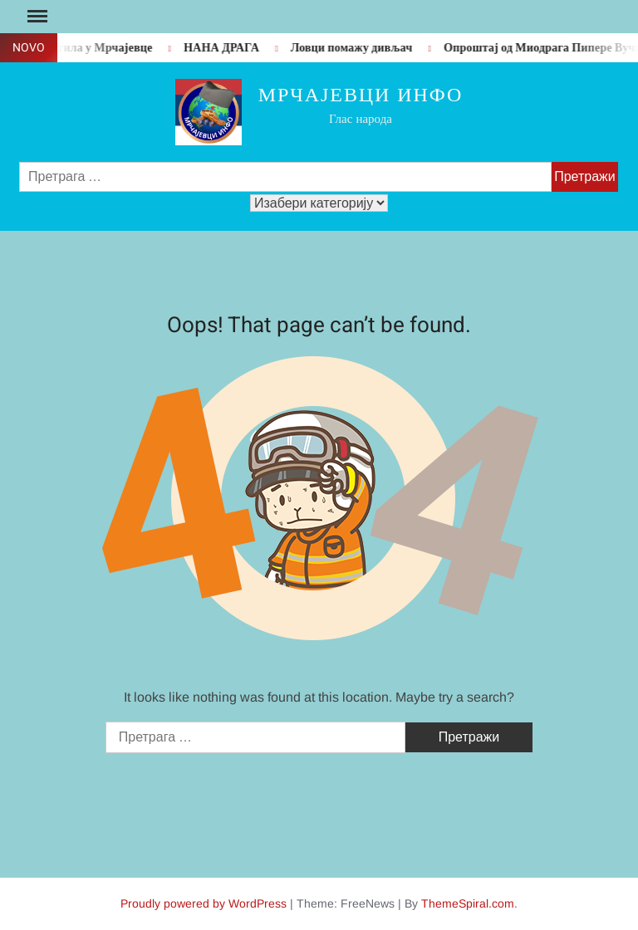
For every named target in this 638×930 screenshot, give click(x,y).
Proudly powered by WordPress (203, 903)
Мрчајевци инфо (360, 95)
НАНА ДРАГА (225, 47)
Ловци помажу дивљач (356, 47)
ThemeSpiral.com (467, 903)
